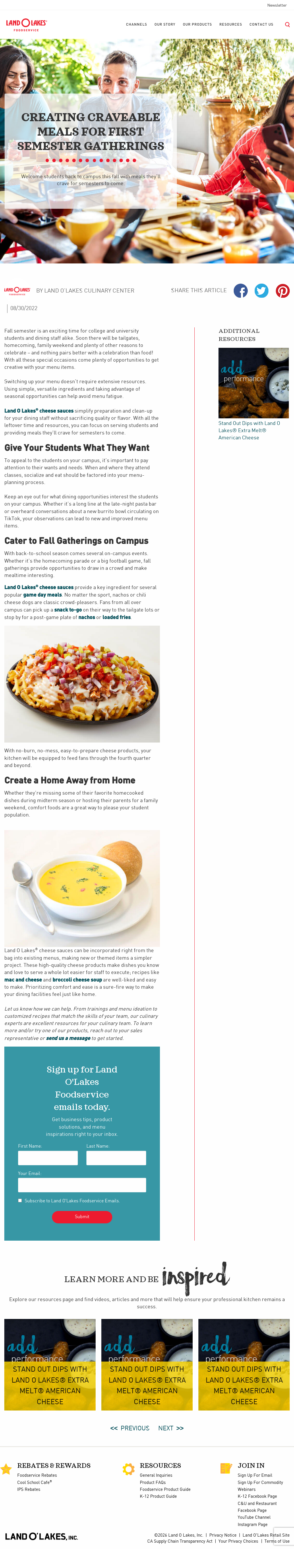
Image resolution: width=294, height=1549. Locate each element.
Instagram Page (253, 1525)
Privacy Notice (223, 1535)
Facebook (241, 291)
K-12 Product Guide (158, 1496)
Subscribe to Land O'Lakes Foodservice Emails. (72, 1201)
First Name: (30, 1146)
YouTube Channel (254, 1517)
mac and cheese (23, 979)
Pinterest (283, 291)
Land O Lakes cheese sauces (39, 410)
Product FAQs (153, 1482)
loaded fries (116, 617)
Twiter (262, 291)
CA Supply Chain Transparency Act (179, 1541)
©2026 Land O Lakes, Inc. (178, 1535)
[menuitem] (136, 24)
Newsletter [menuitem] (277, 5)
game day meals (42, 594)
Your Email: (30, 1173)
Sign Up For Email (255, 1475)
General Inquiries (156, 1475)
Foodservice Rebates (37, 1475)
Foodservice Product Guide (165, 1489)
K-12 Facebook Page (257, 1496)
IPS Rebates (28, 1489)
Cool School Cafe (34, 1482)
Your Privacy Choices (238, 1541)
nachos (86, 617)
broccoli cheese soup (77, 979)
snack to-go (68, 609)
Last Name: (98, 1146)
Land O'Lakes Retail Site (266, 1535)
